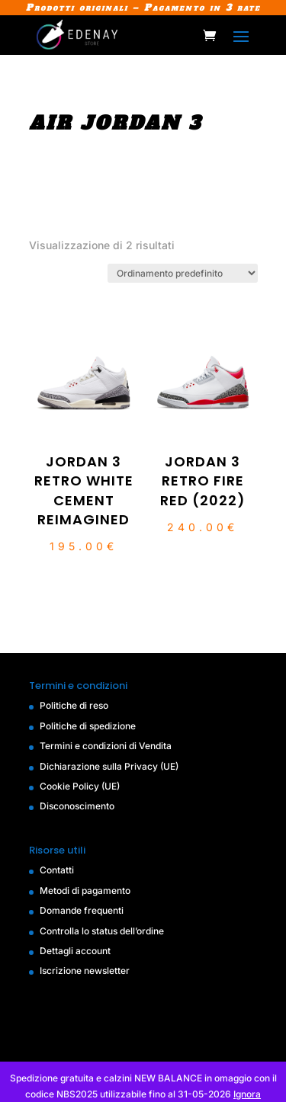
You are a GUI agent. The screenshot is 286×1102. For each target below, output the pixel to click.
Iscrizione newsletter (85, 970)
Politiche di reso (74, 705)
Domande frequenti (82, 910)
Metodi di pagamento (85, 890)
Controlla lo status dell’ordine (102, 931)
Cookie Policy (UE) (80, 786)
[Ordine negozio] (183, 273)
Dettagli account (75, 950)
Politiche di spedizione (88, 726)
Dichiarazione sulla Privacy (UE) (109, 766)
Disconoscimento (77, 806)
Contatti (57, 870)
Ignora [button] (247, 1094)
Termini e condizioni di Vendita (106, 745)
